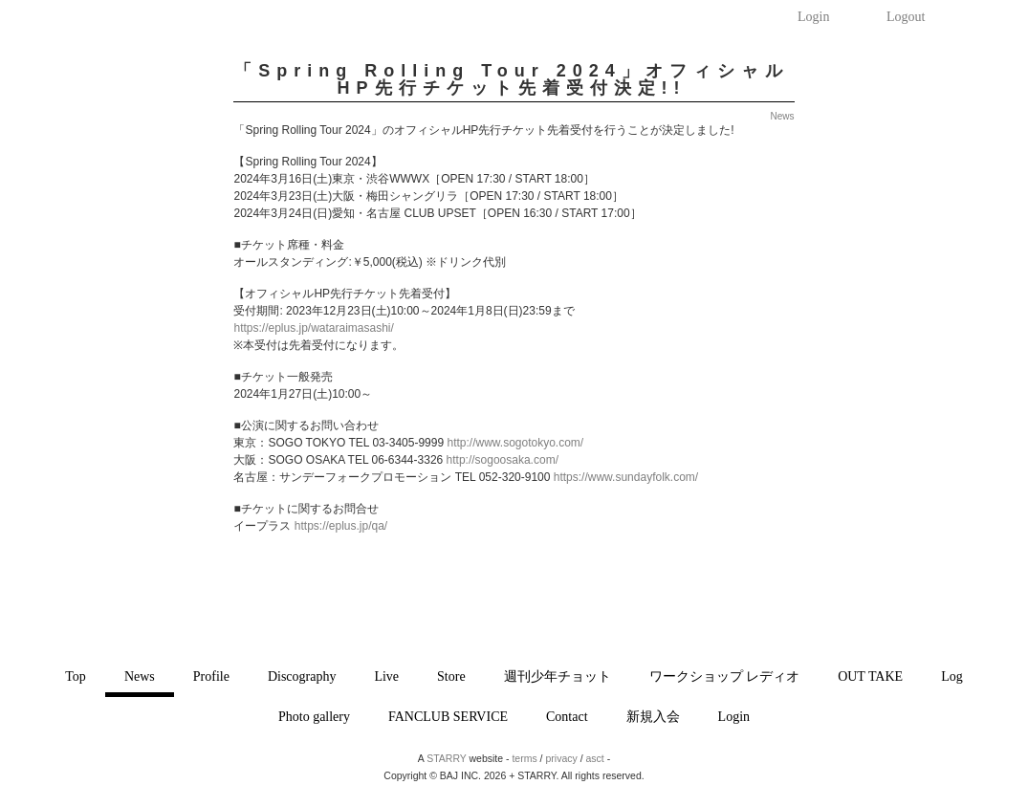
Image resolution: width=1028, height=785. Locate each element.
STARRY (446, 758)
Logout (905, 17)
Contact (567, 716)
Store (451, 676)
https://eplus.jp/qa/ (341, 526)
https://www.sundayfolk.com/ (626, 477)
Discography (302, 676)
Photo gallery (314, 716)
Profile (211, 676)
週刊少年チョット (557, 676)
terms (524, 758)
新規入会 (653, 716)
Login (813, 17)
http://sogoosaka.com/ (502, 460)
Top (75, 676)
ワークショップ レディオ (724, 676)
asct (595, 758)
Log (952, 676)
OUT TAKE (870, 676)
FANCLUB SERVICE (448, 716)
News (139, 676)
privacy (561, 758)
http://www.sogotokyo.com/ (515, 442)
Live (386, 676)
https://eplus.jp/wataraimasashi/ (313, 328)
